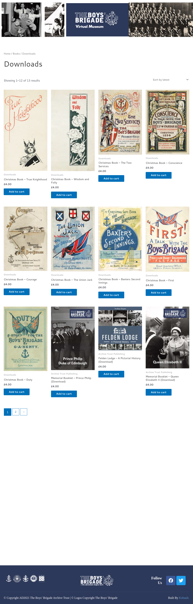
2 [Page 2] (16, 415)
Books (16, 53)
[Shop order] (169, 79)
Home (7, 53)
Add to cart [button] (19, 195)
